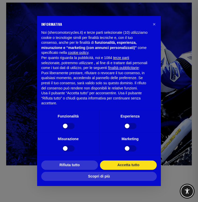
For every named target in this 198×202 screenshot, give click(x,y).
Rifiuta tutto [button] (70, 165)
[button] (154, 24)
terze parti (121, 58)
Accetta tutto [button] (128, 165)
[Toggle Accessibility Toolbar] (187, 191)
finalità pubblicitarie (123, 68)
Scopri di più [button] (99, 176)
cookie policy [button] (78, 52)
